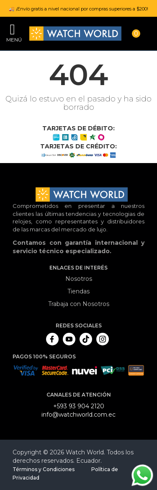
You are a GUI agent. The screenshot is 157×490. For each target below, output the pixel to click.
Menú (12, 39)
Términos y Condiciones (44, 469)
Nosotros (78, 279)
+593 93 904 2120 (78, 406)
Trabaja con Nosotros (78, 304)
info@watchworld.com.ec (78, 414)
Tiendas (78, 291)
